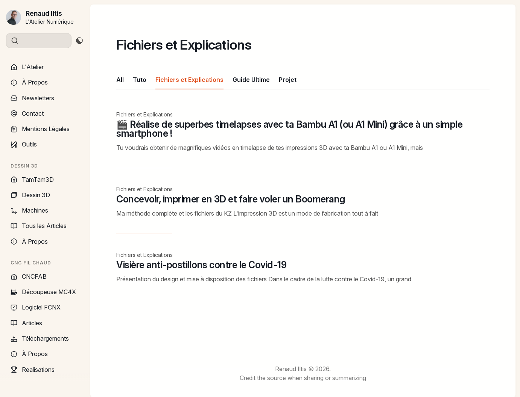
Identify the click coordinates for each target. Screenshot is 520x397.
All (120, 79)
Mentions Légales (40, 129)
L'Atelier (27, 67)
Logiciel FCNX (36, 307)
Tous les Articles (39, 225)
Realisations (33, 369)
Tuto (139, 79)
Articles (26, 323)
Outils (24, 144)
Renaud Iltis (44, 13)
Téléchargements (40, 338)
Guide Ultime (251, 79)
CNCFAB (29, 276)
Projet (287, 79)
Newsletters (32, 98)
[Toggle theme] (79, 40)
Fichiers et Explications (189, 79)
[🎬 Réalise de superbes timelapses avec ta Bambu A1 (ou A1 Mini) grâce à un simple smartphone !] (303, 139)
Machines (29, 210)
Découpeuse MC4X (43, 292)
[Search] (38, 40)
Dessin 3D (30, 195)
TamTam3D (32, 179)
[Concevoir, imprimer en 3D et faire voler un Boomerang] (303, 210)
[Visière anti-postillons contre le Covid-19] (303, 269)
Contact (27, 113)
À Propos (29, 82)
